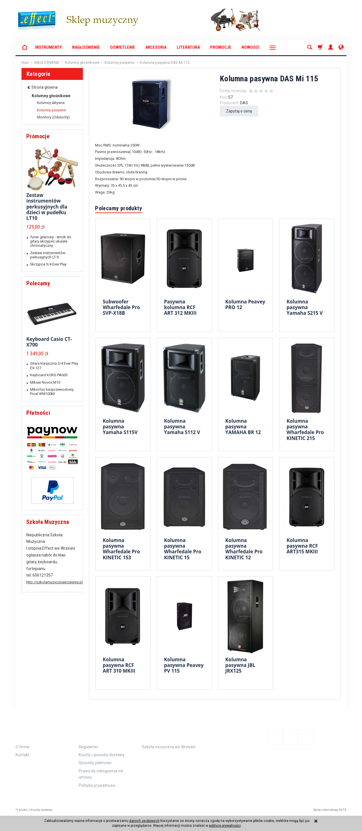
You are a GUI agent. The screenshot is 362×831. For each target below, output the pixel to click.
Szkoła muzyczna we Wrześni (168, 747)
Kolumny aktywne (51, 103)
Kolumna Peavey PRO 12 (245, 304)
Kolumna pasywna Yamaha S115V (120, 427)
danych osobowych (144, 821)
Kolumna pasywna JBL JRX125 (240, 665)
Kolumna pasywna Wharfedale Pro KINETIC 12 (244, 549)
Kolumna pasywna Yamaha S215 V (304, 307)
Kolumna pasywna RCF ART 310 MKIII (119, 665)
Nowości (250, 47)
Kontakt (22, 755)
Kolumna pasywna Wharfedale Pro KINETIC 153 (121, 549)
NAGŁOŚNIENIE (86, 47)
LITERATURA (188, 47)
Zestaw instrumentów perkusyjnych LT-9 (47, 255)
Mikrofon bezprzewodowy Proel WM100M (52, 391)
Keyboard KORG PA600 (48, 375)
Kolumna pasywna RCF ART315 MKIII (302, 546)
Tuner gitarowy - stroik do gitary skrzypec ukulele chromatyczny (50, 241)
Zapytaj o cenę (239, 111)
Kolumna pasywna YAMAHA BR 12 (243, 427)
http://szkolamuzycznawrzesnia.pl (54, 582)
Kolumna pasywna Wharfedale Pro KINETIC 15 (182, 549)
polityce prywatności (225, 826)
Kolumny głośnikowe (51, 95)
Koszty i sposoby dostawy (101, 755)
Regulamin (88, 747)
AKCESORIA (156, 47)
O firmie (23, 747)
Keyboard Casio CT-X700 (49, 342)
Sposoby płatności (95, 762)
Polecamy (38, 283)
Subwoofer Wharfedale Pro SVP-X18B (121, 307)
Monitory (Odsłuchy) (53, 117)
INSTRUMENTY (48, 47)
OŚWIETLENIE (122, 47)
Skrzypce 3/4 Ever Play (48, 264)
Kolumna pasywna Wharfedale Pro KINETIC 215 (305, 429)
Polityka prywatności (97, 785)
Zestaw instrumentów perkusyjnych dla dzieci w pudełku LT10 (46, 207)
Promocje (220, 47)
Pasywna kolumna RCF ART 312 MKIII (180, 307)
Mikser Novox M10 (45, 382)
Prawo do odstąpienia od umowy (101, 774)
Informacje (34, 732)
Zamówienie (97, 732)
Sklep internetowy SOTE (329, 810)
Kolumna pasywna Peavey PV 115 (184, 665)
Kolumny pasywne (51, 110)
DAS (244, 103)
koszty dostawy (41, 810)
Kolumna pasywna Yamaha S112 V (182, 427)
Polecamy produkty (118, 208)
